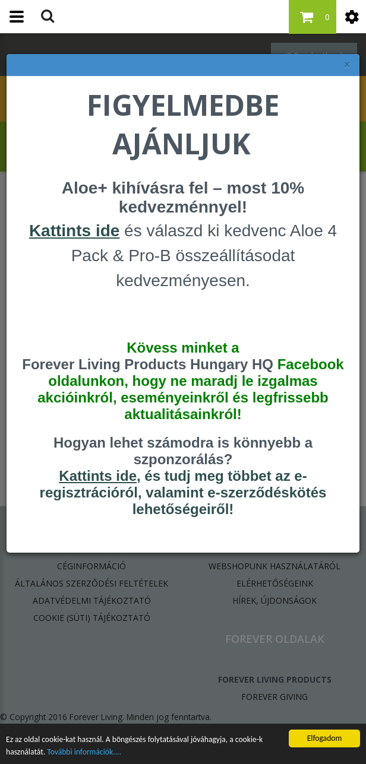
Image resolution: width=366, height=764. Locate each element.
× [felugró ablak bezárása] (347, 64)
